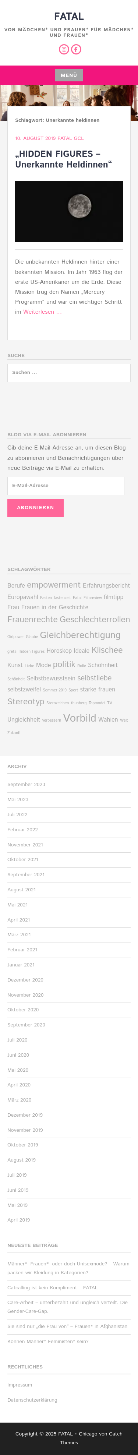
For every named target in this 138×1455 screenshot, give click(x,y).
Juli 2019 (17, 1175)
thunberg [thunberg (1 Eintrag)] (79, 703)
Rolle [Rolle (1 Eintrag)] (81, 666)
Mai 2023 (17, 799)
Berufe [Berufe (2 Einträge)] (16, 586)
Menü (69, 75)
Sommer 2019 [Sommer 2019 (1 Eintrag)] (54, 690)
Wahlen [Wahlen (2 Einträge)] (108, 720)
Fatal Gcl (70, 138)
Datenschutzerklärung (32, 1400)
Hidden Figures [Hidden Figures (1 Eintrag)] (31, 652)
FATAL (69, 17)
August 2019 (21, 1160)
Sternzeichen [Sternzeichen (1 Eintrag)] (57, 703)
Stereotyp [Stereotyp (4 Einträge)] (26, 702)
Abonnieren (35, 507)
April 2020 (19, 1085)
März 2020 (19, 1100)
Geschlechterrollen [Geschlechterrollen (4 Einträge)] (95, 620)
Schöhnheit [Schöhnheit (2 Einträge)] (103, 665)
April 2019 (18, 1220)
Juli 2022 (17, 814)
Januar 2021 (21, 965)
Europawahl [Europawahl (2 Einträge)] (22, 597)
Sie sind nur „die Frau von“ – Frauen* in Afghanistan (67, 1326)
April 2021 (18, 920)
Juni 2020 (18, 1055)
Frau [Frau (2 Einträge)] (13, 607)
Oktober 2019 (22, 1145)
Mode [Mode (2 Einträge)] (43, 665)
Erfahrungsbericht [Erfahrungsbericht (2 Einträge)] (106, 586)
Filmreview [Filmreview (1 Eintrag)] (93, 598)
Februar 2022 (22, 830)
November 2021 (25, 845)
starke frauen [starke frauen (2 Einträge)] (97, 690)
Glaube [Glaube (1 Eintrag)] (32, 637)
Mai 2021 (17, 905)
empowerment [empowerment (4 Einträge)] (54, 585)
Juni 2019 (17, 1190)
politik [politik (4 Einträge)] (64, 665)
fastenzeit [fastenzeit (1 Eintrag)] (62, 598)
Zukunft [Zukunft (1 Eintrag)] (14, 733)
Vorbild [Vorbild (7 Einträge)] (79, 718)
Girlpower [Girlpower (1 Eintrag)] (15, 637)
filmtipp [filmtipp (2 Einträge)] (113, 597)
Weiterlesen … (42, 312)
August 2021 (21, 890)
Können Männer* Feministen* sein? (48, 1341)
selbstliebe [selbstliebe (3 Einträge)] (94, 678)
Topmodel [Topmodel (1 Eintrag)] (97, 703)
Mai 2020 (17, 1070)
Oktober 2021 (22, 859)
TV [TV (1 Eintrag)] (109, 703)
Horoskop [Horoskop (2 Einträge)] (59, 651)
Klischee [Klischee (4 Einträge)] (107, 650)
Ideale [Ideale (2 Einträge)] (82, 651)
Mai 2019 (17, 1205)
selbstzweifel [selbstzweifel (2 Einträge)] (24, 690)
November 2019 (25, 1130)
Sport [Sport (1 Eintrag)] (73, 690)
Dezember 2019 (25, 1115)
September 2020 (26, 1025)
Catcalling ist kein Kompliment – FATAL (52, 1288)
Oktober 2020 (23, 1010)
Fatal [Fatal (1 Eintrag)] (77, 598)
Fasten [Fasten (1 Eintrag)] (46, 598)
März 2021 (19, 934)
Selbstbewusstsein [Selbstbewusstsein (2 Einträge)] (51, 678)
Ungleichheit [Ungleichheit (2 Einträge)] (23, 720)
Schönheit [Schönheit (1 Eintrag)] (16, 679)
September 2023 (26, 784)
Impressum (19, 1385)
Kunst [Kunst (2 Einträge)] (15, 665)
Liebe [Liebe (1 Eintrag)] (29, 666)
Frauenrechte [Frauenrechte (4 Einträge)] (32, 620)
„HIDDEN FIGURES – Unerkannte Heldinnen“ (63, 159)
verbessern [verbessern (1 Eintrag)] (51, 720)
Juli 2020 (17, 1040)
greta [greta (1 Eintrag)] (12, 652)
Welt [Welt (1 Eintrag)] (124, 720)
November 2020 (25, 995)
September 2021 (26, 874)
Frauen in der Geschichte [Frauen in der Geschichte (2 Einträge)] (55, 607)
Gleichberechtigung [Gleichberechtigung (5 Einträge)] (80, 635)
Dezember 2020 (25, 980)
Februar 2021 (22, 950)
